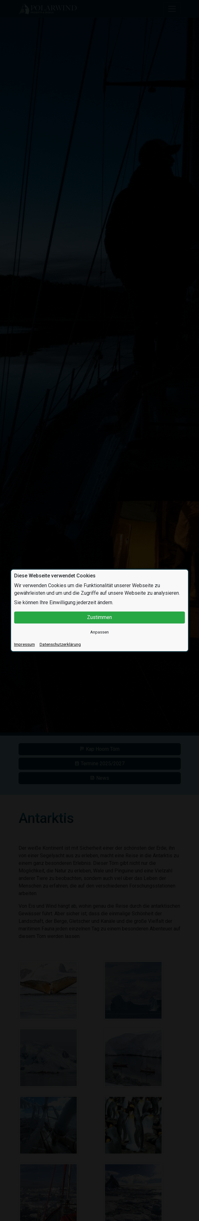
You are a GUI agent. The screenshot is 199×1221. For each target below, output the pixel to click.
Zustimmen (99, 617)
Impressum (24, 644)
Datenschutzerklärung (60, 644)
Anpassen (99, 631)
